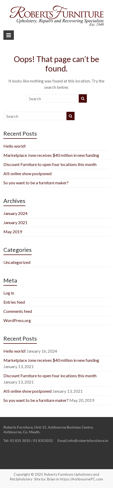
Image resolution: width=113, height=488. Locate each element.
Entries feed (14, 302)
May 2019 (12, 231)
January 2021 (15, 222)
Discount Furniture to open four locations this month (50, 164)
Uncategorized (16, 262)
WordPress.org (17, 320)
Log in (8, 292)
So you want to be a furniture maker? (36, 182)
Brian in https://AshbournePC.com (75, 479)
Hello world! (14, 145)
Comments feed (17, 311)
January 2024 (15, 213)
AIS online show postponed (27, 173)
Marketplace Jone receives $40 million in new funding (51, 155)
